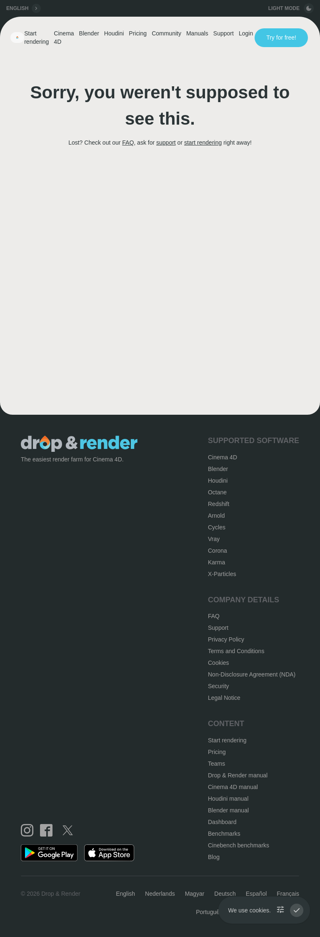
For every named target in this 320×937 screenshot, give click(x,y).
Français (288, 893)
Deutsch (224, 893)
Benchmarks (224, 833)
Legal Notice (224, 697)
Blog (214, 857)
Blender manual (228, 810)
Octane (217, 492)
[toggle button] (309, 8)
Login (246, 33)
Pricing (138, 33)
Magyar (195, 893)
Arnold (216, 515)
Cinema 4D (64, 37)
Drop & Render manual (238, 775)
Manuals (197, 33)
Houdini (114, 33)
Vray (214, 539)
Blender (89, 33)
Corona (217, 550)
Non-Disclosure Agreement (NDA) (251, 674)
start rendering (203, 142)
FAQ (128, 142)
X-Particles (222, 574)
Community (166, 33)
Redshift (218, 504)
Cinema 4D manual (233, 787)
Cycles (216, 527)
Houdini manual (228, 798)
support (166, 142)
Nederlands (160, 893)
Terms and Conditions (236, 651)
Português (209, 912)
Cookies (218, 662)
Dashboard (222, 822)
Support (223, 33)
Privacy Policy (226, 639)
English (125, 893)
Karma (216, 562)
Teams (216, 763)
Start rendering (36, 37)
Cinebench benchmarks (238, 845)
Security (218, 686)
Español (256, 893)
